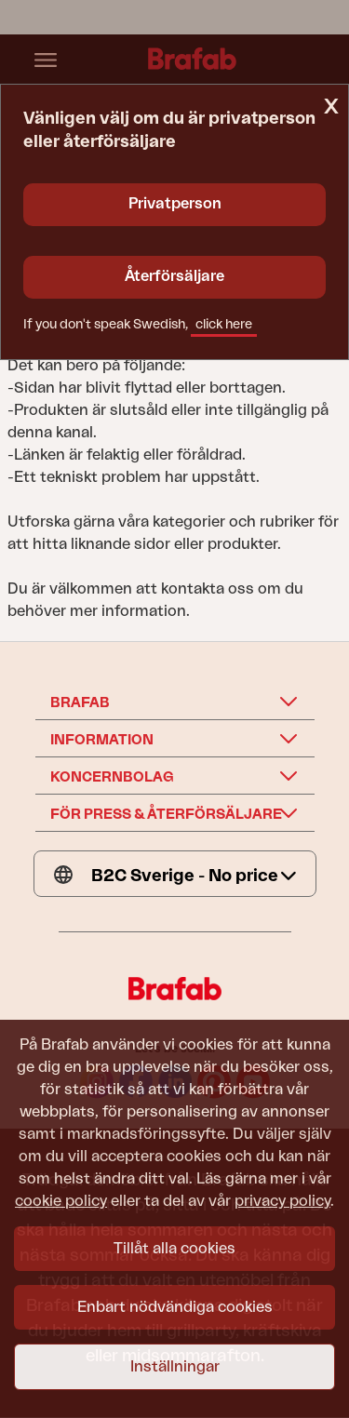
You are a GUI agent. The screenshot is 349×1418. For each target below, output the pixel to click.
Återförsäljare (174, 276)
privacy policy (282, 1201)
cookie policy (61, 1201)
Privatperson (174, 203)
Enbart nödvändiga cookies (175, 1307)
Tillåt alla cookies (174, 1248)
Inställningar (175, 1366)
